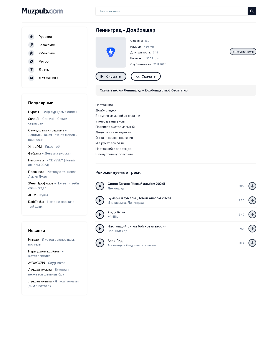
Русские (40, 37)
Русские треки (244, 51)
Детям (39, 70)
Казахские (41, 45)
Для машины (43, 78)
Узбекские (41, 53)
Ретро (38, 61)
